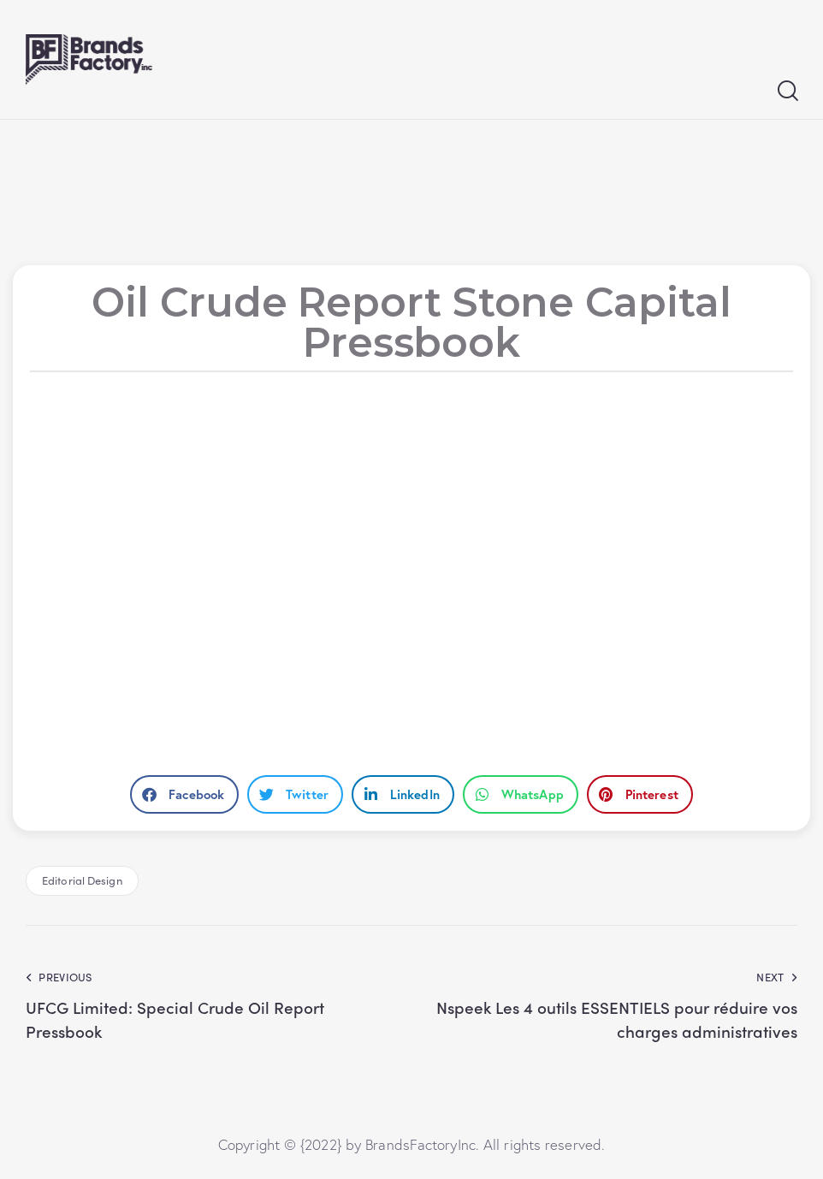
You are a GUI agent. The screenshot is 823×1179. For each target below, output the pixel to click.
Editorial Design (82, 880)
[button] (184, 794)
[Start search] (786, 91)
